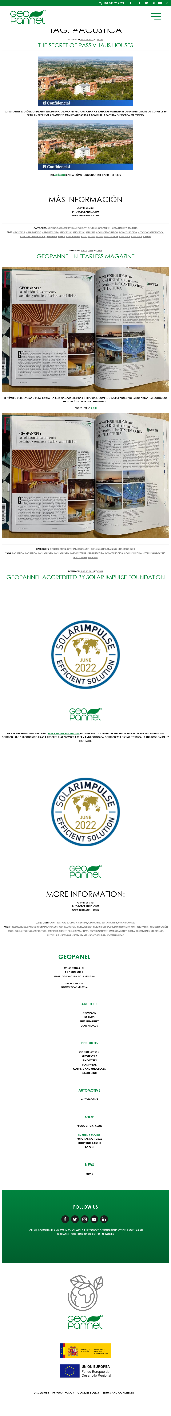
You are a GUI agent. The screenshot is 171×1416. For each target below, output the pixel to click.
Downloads (89, 1025)
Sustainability (119, 228)
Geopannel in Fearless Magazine (85, 256)
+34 (113, 3)
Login (89, 1147)
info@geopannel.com (74, 987)
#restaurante (79, 935)
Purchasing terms (89, 1138)
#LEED (84, 236)
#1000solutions (17, 927)
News (89, 1173)
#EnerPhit (52, 236)
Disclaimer (41, 1392)
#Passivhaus (111, 236)
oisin (100, 39)
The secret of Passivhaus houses (85, 45)
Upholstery (89, 1060)
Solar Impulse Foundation (64, 733)
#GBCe (61, 236)
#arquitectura (50, 232)
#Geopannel (73, 236)
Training (132, 228)
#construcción (128, 232)
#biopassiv (66, 232)
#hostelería (65, 931)
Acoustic (52, 228)
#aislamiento (33, 232)
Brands (89, 1017)
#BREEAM (90, 232)
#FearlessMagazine (154, 553)
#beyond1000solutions (123, 927)
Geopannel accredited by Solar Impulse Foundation (85, 577)
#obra (91, 236)
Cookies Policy (89, 1392)
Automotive (89, 1099)
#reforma (124, 236)
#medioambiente (98, 931)
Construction (67, 228)
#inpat (76, 931)
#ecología (14, 931)
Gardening (89, 1073)
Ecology (81, 228)
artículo (59, 175)
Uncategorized (126, 549)
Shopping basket (89, 1143)
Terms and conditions (118, 1392)
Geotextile (89, 1056)
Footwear (89, 1064)
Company (89, 1013)
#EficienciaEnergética (151, 232)
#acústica (19, 232)
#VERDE (147, 236)
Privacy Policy (63, 1392)
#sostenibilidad (97, 935)
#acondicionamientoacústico (45, 927)
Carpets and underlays (89, 1068)
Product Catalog (89, 1125)
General (92, 228)
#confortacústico (107, 232)
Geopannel (104, 228)
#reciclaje (157, 931)
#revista (93, 557)
